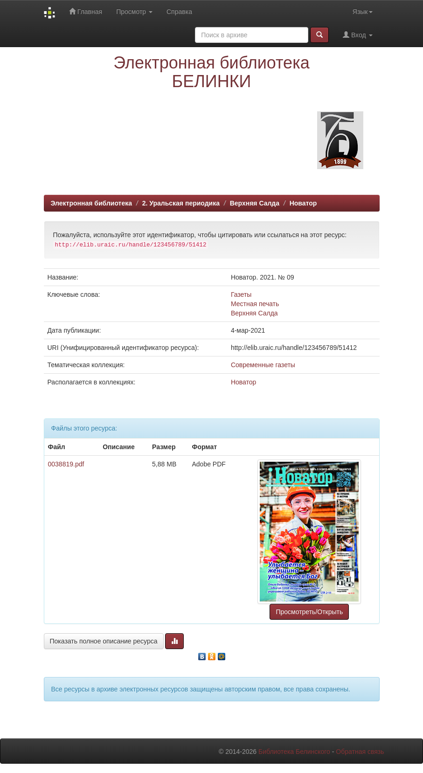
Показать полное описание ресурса (104, 641)
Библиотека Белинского (294, 751)
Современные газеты (263, 365)
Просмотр (134, 11)
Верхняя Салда (254, 203)
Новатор (303, 203)
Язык (363, 11)
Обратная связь (360, 751)
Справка (179, 11)
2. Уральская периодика (181, 203)
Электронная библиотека (91, 203)
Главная (85, 11)
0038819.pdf (66, 464)
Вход (357, 35)
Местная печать (255, 304)
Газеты (241, 294)
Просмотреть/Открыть (309, 612)
